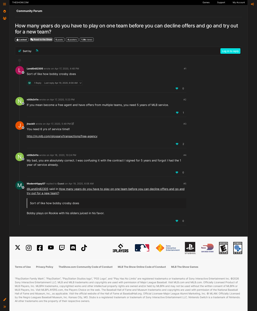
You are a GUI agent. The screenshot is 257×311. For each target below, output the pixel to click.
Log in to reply (230, 51)
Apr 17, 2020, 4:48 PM (67, 68)
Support (221, 2)
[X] (18, 248)
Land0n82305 (35, 68)
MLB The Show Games (184, 266)
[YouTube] (51, 248)
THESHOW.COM (20, 2)
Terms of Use (23, 266)
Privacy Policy (44, 266)
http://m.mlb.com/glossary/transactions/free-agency (62, 136)
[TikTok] (84, 248)
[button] (4, 299)
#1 (185, 68)
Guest (60, 183)
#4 (184, 155)
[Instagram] (29, 248)
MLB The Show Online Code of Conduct (142, 266)
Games (206, 2)
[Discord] (73, 248)
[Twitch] (62, 248)
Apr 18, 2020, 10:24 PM (63, 155)
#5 (184, 183)
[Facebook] (40, 248)
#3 (184, 123)
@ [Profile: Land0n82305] (37, 189)
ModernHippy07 (36, 183)
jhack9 (31, 123)
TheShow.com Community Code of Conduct (85, 266)
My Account (239, 2)
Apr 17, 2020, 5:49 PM (58, 123)
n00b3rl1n (33, 99)
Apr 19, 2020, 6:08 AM (81, 183)
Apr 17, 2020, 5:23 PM (62, 99)
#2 (184, 99)
